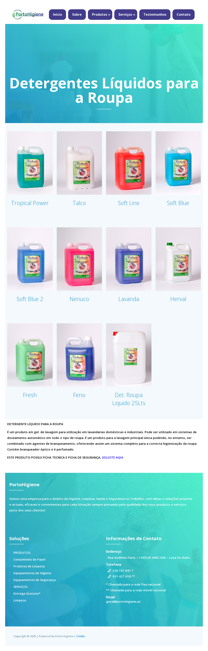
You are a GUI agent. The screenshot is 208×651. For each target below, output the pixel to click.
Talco (79, 202)
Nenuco (79, 298)
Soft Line (128, 202)
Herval (178, 298)
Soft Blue (178, 202)
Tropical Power (30, 202)
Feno (79, 394)
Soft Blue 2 (29, 298)
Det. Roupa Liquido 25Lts (128, 398)
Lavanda (128, 298)
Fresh (30, 394)
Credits (81, 636)
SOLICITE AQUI (112, 457)
